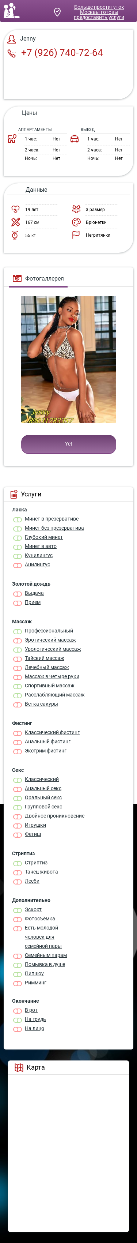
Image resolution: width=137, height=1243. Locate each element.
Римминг (35, 982)
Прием (33, 602)
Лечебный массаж (47, 667)
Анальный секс (43, 788)
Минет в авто (41, 546)
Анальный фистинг (48, 741)
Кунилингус (39, 555)
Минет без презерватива (54, 528)
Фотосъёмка (40, 918)
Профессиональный (49, 631)
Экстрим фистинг (45, 751)
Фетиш (33, 834)
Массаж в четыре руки (52, 676)
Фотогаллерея (38, 278)
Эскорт (33, 909)
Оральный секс (43, 797)
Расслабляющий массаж (55, 695)
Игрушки (35, 825)
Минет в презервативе (52, 519)
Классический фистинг (52, 732)
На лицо (34, 1028)
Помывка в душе (45, 964)
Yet (68, 444)
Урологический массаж (53, 649)
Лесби (32, 881)
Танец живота (41, 872)
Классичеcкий (42, 779)
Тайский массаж (44, 658)
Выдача (34, 593)
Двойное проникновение (54, 816)
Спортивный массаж (50, 685)
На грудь (35, 1019)
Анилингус (37, 564)
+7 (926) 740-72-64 (55, 52)
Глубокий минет (44, 537)
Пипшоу (34, 973)
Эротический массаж (50, 640)
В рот (31, 1010)
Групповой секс (43, 807)
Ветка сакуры (41, 704)
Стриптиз (36, 862)
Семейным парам (46, 955)
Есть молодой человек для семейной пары (43, 937)
